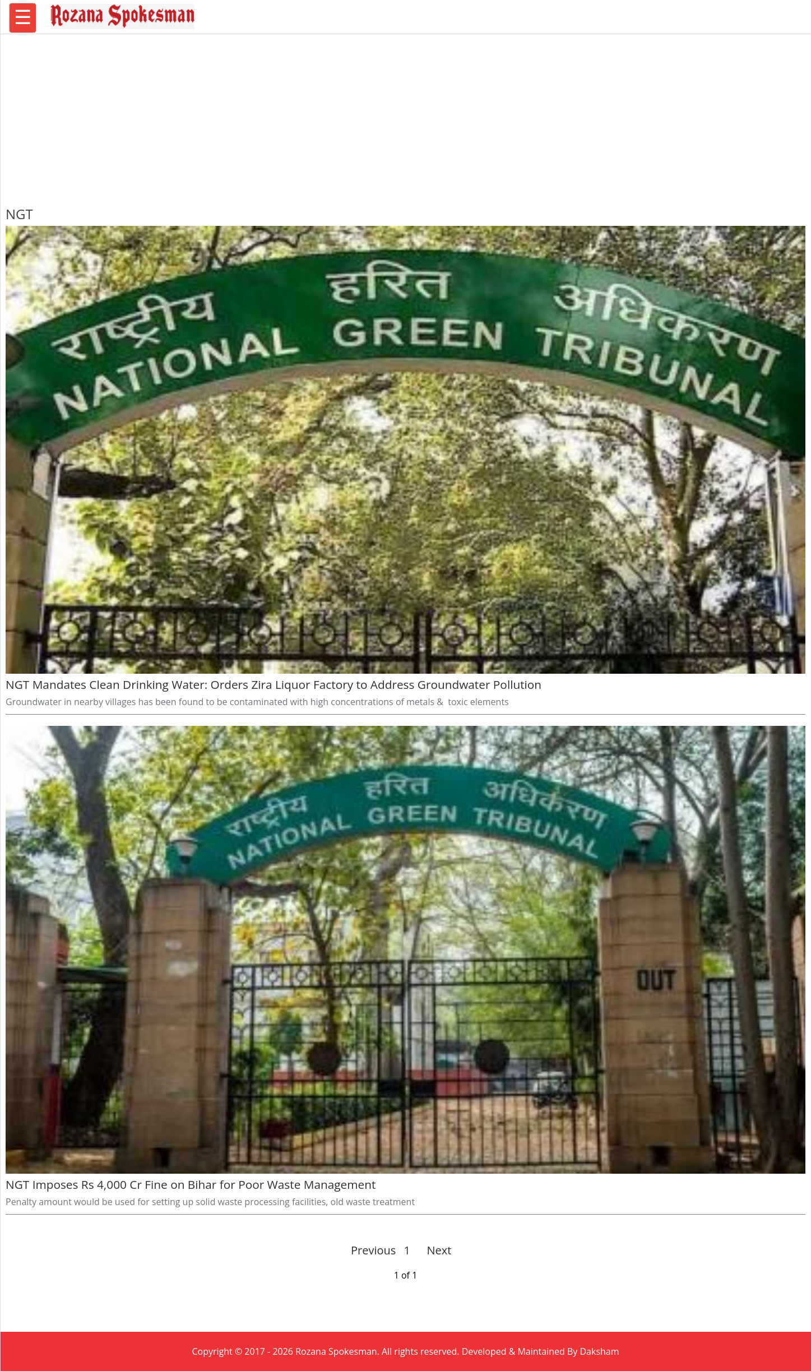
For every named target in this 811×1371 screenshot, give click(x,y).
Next (434, 1250)
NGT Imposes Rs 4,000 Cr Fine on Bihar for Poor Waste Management (192, 1184)
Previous (373, 1250)
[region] (406, 115)
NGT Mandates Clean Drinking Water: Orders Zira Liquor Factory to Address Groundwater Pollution (273, 684)
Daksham (599, 1351)
